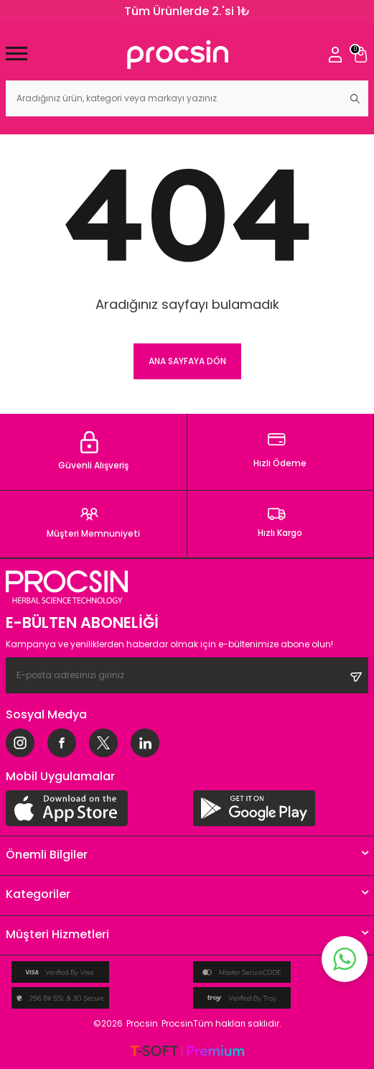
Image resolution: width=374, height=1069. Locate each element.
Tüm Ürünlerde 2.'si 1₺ (187, 11)
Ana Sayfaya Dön (187, 361)
